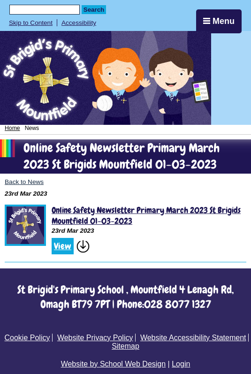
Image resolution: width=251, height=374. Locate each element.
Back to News (24, 181)
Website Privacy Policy (95, 338)
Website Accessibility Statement (193, 338)
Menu (219, 21)
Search (94, 9)
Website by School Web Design (113, 364)
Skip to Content (31, 22)
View (62, 246)
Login (181, 364)
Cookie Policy (27, 338)
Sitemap (125, 346)
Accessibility (78, 22)
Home (12, 128)
